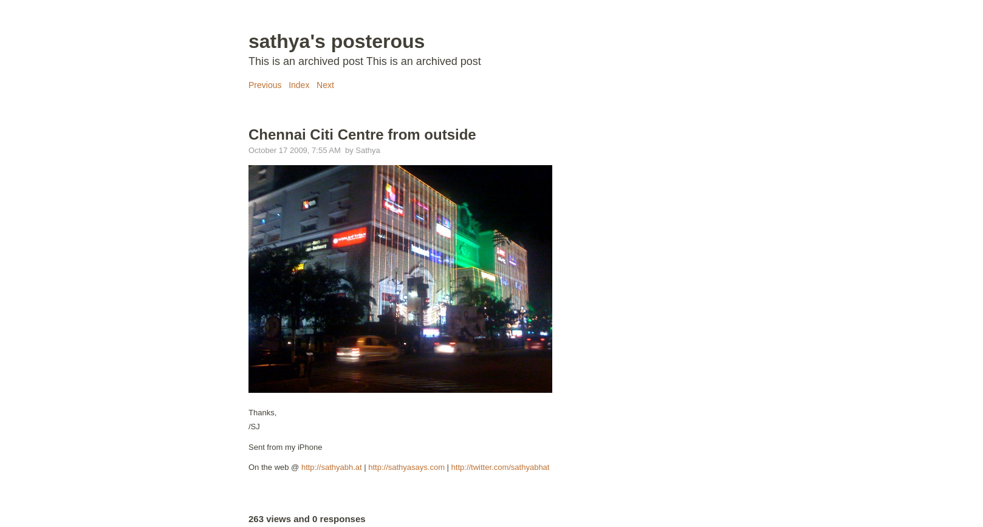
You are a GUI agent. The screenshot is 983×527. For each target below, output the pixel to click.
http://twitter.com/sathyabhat (500, 467)
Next (325, 85)
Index (299, 85)
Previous (264, 85)
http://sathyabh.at (331, 467)
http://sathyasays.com (406, 467)
